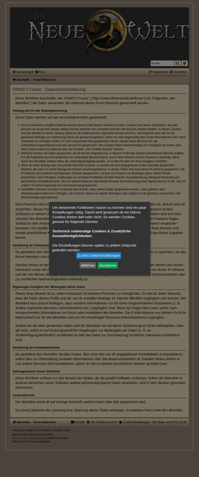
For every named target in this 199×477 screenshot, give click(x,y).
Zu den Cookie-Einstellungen (98, 255)
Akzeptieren (108, 265)
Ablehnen (88, 265)
